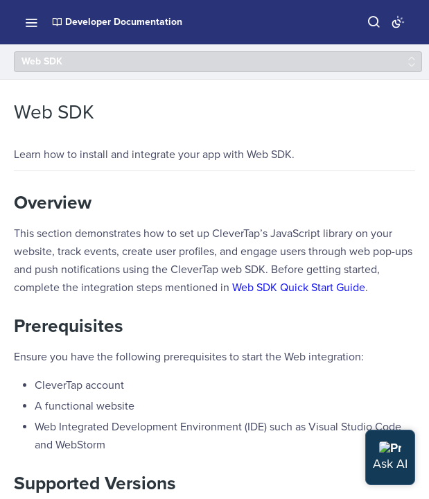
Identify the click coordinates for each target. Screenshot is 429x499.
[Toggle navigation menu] (31, 22)
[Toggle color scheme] (397, 22)
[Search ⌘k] (373, 22)
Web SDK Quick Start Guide (298, 288)
